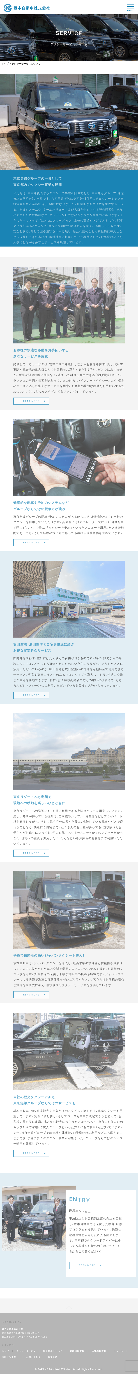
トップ (5, 63)
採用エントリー (10, 1357)
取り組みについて (52, 1351)
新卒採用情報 (77, 1351)
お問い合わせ (33, 1357)
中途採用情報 (99, 1351)
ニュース (118, 1351)
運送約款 (53, 1357)
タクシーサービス (26, 1351)
